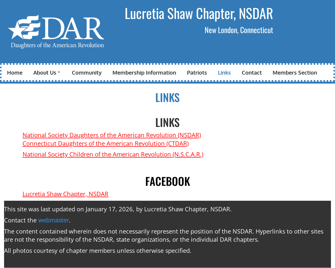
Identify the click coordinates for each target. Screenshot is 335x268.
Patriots (197, 72)
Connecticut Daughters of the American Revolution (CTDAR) (105, 143)
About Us (46, 72)
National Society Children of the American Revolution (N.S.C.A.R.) (112, 154)
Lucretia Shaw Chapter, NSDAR (199, 13)
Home (14, 72)
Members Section (295, 72)
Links (224, 72)
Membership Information (144, 72)
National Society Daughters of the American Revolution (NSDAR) (111, 135)
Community (87, 72)
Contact (252, 72)
